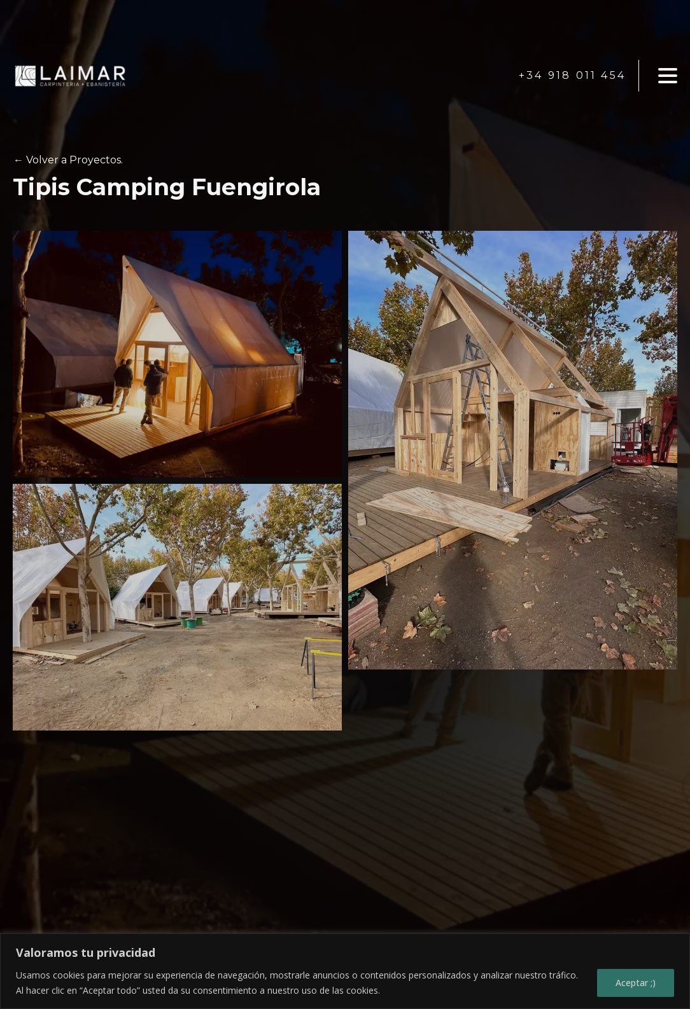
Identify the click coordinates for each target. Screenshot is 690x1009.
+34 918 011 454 (572, 75)
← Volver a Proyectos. (68, 160)
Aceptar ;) (636, 983)
